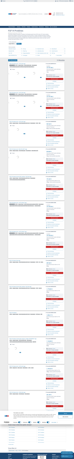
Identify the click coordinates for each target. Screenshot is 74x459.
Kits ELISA (24, 26)
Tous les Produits (12, 26)
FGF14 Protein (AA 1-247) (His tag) (17, 63)
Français (3, 1)
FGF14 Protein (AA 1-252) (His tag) (17, 392)
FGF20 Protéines (41, 442)
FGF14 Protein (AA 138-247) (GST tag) (18, 149)
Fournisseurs (41, 26)
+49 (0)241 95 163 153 (28, 1)
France (54, 74)
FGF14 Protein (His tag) (14, 260)
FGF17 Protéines (41, 432)
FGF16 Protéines (41, 429)
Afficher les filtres (13, 60)
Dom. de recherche (53, 26)
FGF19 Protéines (41, 437)
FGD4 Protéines (11, 440)
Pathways (47, 26)
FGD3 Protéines (11, 442)
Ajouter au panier (54, 78)
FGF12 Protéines (12, 429)
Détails (54, 81)
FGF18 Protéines (41, 435)
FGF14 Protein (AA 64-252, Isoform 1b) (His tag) (20, 176)
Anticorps (18, 26)
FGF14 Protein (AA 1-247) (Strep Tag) (18, 202)
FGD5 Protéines (11, 437)
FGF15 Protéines (41, 427)
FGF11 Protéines (12, 432)
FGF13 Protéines (12, 427)
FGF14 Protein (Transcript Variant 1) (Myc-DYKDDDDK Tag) (22, 338)
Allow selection (65, 451)
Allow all (65, 448)
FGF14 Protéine (13, 312)
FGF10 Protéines (12, 435)
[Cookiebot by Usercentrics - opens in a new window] (6, 457)
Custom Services (35, 26)
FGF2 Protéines (41, 440)
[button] (10, 444)
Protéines (28, 26)
